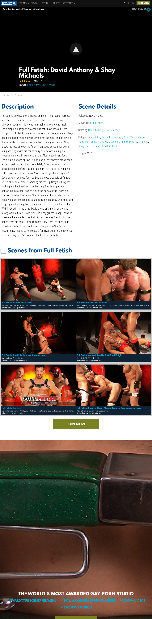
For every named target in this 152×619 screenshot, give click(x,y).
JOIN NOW (143, 3)
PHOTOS (56, 3)
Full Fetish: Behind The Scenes (17, 303)
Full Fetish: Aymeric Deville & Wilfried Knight (99, 355)
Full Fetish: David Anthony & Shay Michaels (24, 355)
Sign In (131, 3)
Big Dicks (107, 137)
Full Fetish (97, 123)
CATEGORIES (68, 3)
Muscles (113, 141)
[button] (76, 49)
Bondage (117, 137)
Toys (114, 146)
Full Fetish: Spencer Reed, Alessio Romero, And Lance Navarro (109, 408)
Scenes (95, 146)
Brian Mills (129, 137)
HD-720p (102, 141)
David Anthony (34, 85)
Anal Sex (95, 137)
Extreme (141, 137)
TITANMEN (24, 3)
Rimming (143, 141)
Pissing (133, 141)
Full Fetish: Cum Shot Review (92, 303)
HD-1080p (90, 141)
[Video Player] (76, 49)
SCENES (46, 3)
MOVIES (35, 3)
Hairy (81, 141)
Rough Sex (84, 146)
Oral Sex (123, 141)
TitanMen (105, 146)
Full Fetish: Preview (12, 408)
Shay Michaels (48, 85)
